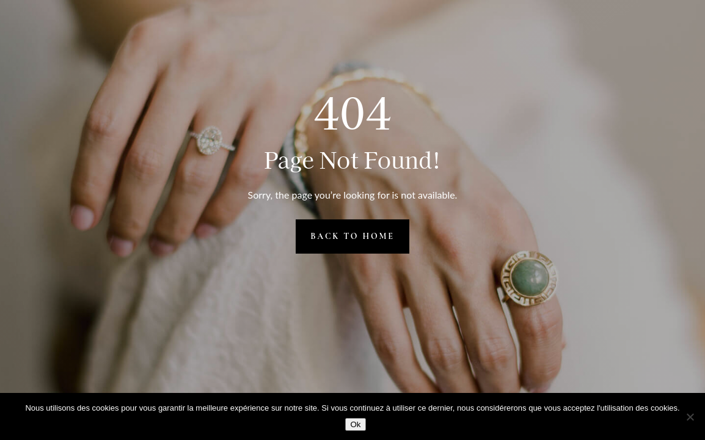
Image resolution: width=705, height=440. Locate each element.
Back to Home (352, 236)
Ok (355, 424)
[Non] (690, 417)
